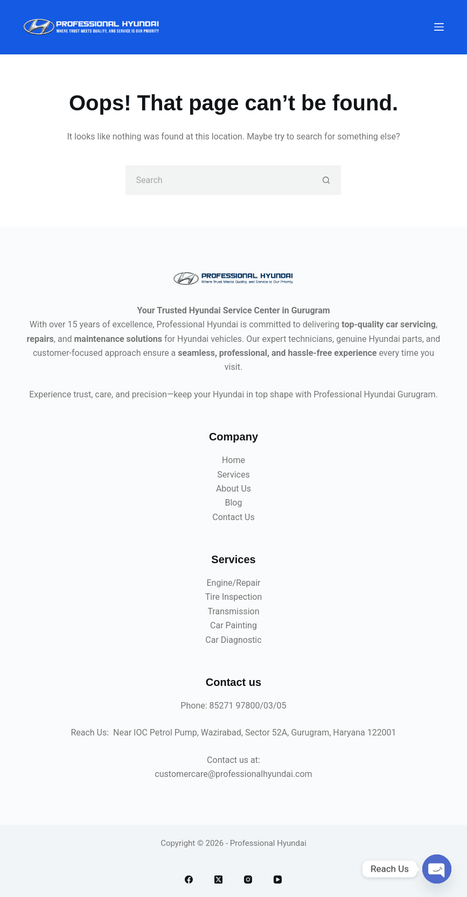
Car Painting (233, 625)
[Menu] (439, 27)
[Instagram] (248, 879)
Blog (233, 502)
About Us (233, 488)
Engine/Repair (233, 583)
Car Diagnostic (233, 640)
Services (233, 474)
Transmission (233, 611)
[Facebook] (189, 879)
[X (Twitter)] (218, 879)
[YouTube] (278, 879)
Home (233, 460)
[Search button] (326, 180)
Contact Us (233, 517)
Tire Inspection (233, 597)
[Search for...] (218, 180)
